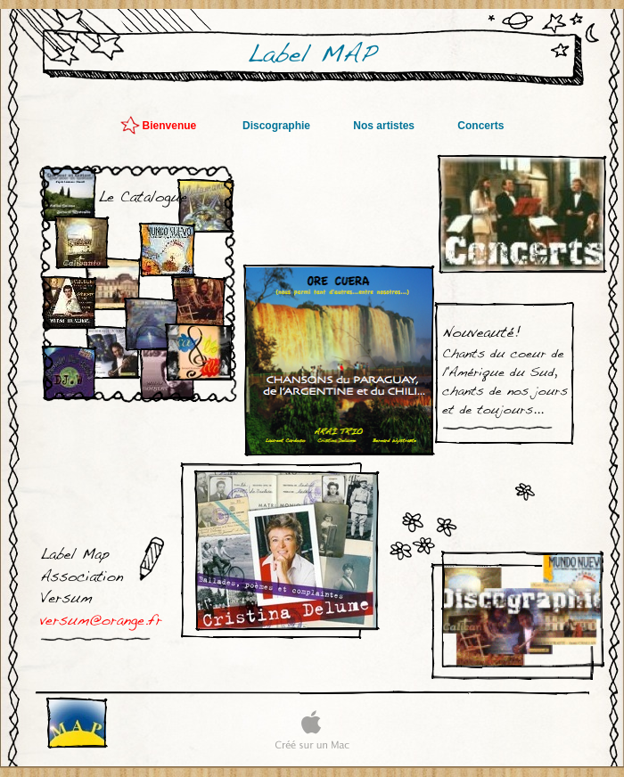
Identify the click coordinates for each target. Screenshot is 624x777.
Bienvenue (172, 125)
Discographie (277, 125)
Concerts (480, 125)
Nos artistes (385, 125)
